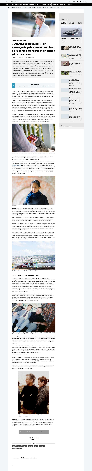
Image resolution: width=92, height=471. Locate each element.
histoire (19, 446)
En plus (70, 4)
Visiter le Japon (10, 4)
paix (36, 446)
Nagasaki (42, 446)
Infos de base (18, 4)
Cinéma (20, 57)
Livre (26, 57)
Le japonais (63, 4)
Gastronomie (55, 4)
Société (44, 4)
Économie (37, 4)
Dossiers (25, 4)
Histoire (14, 57)
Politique (31, 4)
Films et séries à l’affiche (20, 40)
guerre (24, 446)
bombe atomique (17, 448)
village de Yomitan (16, 165)
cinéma (30, 446)
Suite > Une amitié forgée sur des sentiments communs (33, 431)
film (14, 446)
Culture (49, 4)
